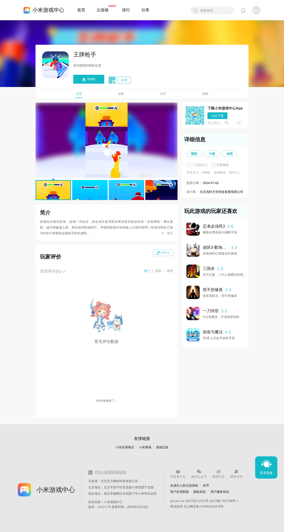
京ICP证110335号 (197, 501)
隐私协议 (199, 492)
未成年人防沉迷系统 (184, 485)
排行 (126, 10)
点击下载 (217, 115)
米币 (206, 485)
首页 (81, 10)
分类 (145, 10)
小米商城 (145, 447)
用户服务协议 (220, 492)
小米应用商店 (125, 447)
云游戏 (102, 10)
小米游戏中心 (48, 10)
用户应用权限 (179, 492)
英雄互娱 (162, 447)
